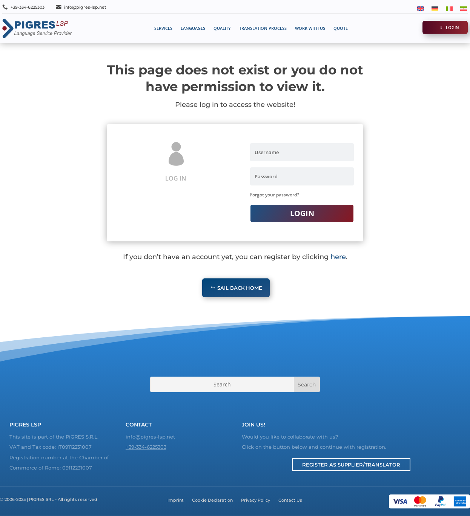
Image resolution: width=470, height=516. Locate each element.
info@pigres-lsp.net (85, 7)
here (338, 257)
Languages (193, 28)
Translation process (263, 28)
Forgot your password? (274, 195)
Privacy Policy (255, 500)
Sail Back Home (239, 288)
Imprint (175, 500)
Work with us (310, 28)
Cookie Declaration (212, 500)
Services (163, 28)
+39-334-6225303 (28, 7)
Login (452, 27)
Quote (340, 28)
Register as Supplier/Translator (351, 465)
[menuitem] (420, 8)
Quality (222, 28)
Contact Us (290, 500)
